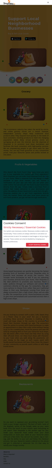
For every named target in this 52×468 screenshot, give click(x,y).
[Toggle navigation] (48, 2)
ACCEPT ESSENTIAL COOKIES (37, 244)
